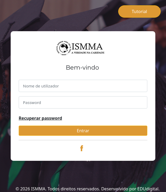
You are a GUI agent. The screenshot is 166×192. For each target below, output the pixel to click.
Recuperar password (40, 118)
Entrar (83, 131)
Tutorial (139, 11)
